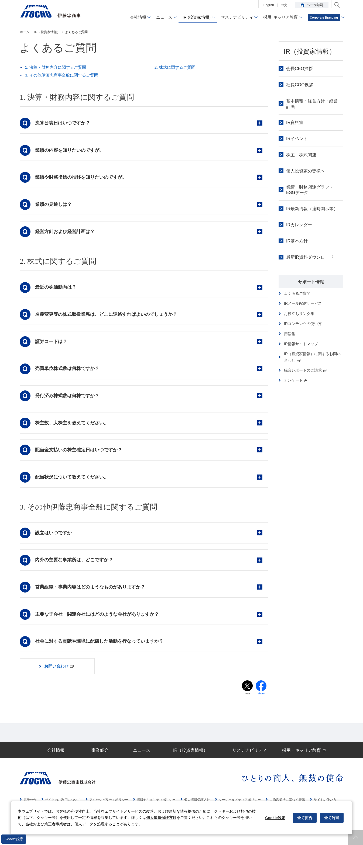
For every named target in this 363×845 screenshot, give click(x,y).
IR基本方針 (297, 241)
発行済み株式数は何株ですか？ (68, 400)
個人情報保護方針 (161, 817)
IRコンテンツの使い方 (303, 323)
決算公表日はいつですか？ (63, 123)
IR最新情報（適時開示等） (312, 208)
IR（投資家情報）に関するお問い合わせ (312, 357)
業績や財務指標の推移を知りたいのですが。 (82, 178)
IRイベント (297, 138)
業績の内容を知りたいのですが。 (70, 150)
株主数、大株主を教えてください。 (72, 427)
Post (247, 702)
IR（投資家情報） (309, 51)
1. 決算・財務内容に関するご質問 (55, 67)
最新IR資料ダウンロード (310, 257)
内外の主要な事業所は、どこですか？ (75, 566)
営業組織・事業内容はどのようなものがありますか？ (91, 594)
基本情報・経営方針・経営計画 (312, 104)
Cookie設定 (14, 839)
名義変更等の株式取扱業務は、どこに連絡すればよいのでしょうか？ (107, 317)
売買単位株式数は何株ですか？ (68, 372)
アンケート (296, 380)
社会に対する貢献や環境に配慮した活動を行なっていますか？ (100, 649)
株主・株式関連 (301, 155)
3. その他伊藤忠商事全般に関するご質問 (61, 74)
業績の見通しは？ (54, 205)
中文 (284, 5)
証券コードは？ (52, 344)
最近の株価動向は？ (56, 289)
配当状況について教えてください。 (72, 483)
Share (261, 702)
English (268, 5)
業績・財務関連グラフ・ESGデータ (310, 190)
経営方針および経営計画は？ (65, 233)
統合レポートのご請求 (305, 370)
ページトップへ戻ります (355, 837)
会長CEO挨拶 (299, 68)
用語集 (289, 334)
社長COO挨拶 (299, 84)
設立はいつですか (54, 539)
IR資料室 (294, 122)
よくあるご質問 (297, 293)
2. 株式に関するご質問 (175, 67)
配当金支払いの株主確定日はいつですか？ (79, 455)
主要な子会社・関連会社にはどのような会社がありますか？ (98, 622)
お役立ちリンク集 (299, 313)
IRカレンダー (299, 225)
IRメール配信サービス (303, 303)
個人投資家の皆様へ (305, 171)
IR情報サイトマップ (301, 344)
